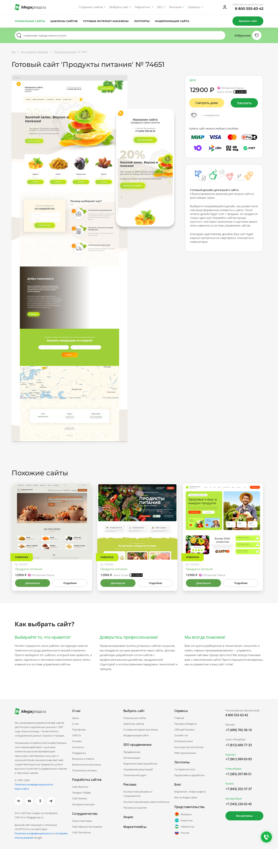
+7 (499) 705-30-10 (238, 730)
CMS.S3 (76, 735)
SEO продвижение (137, 744)
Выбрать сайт (119, 7)
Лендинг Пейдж (81, 792)
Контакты (78, 747)
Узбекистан (184, 826)
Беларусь (183, 814)
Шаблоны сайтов (64, 21)
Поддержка (79, 753)
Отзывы (77, 741)
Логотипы (142, 21)
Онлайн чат (181, 735)
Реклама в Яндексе (185, 723)
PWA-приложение (185, 753)
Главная (179, 718)
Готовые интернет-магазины (105, 21)
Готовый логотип (184, 769)
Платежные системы (84, 770)
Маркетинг (143, 7)
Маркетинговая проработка (140, 763)
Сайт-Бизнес (79, 798)
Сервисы (194, 7)
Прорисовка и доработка (189, 775)
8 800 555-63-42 (249, 9)
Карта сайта (22, 788)
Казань (229, 783)
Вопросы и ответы (83, 758)
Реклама (175, 7)
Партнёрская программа (87, 826)
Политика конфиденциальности (34, 784)
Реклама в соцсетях (135, 807)
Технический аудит (134, 775)
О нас (75, 723)
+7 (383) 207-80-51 (238, 774)
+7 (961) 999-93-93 (238, 759)
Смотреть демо (206, 103)
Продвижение (131, 752)
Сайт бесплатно (81, 832)
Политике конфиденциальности (34, 833)
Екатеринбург (233, 798)
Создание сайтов (91, 7)
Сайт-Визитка (80, 786)
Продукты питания (28, 569)
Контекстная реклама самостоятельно (146, 802)
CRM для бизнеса (184, 729)
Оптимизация (131, 757)
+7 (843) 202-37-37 (238, 789)
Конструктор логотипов (188, 747)
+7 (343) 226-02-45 (238, 804)
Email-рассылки (183, 741)
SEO (160, 7)
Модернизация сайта (172, 21)
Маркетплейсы (135, 827)
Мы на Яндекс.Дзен (185, 797)
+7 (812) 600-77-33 (238, 745)
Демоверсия (32, 583)
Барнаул (230, 754)
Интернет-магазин (83, 804)
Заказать (244, 103)
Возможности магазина (86, 764)
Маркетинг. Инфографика (190, 791)
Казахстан (183, 820)
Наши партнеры (82, 821)
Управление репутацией (138, 769)
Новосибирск (233, 768)
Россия (181, 832)
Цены (75, 718)
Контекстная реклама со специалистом (138, 794)
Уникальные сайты (30, 21)
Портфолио (79, 729)
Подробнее (69, 583)
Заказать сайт (248, 20)
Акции (128, 817)
